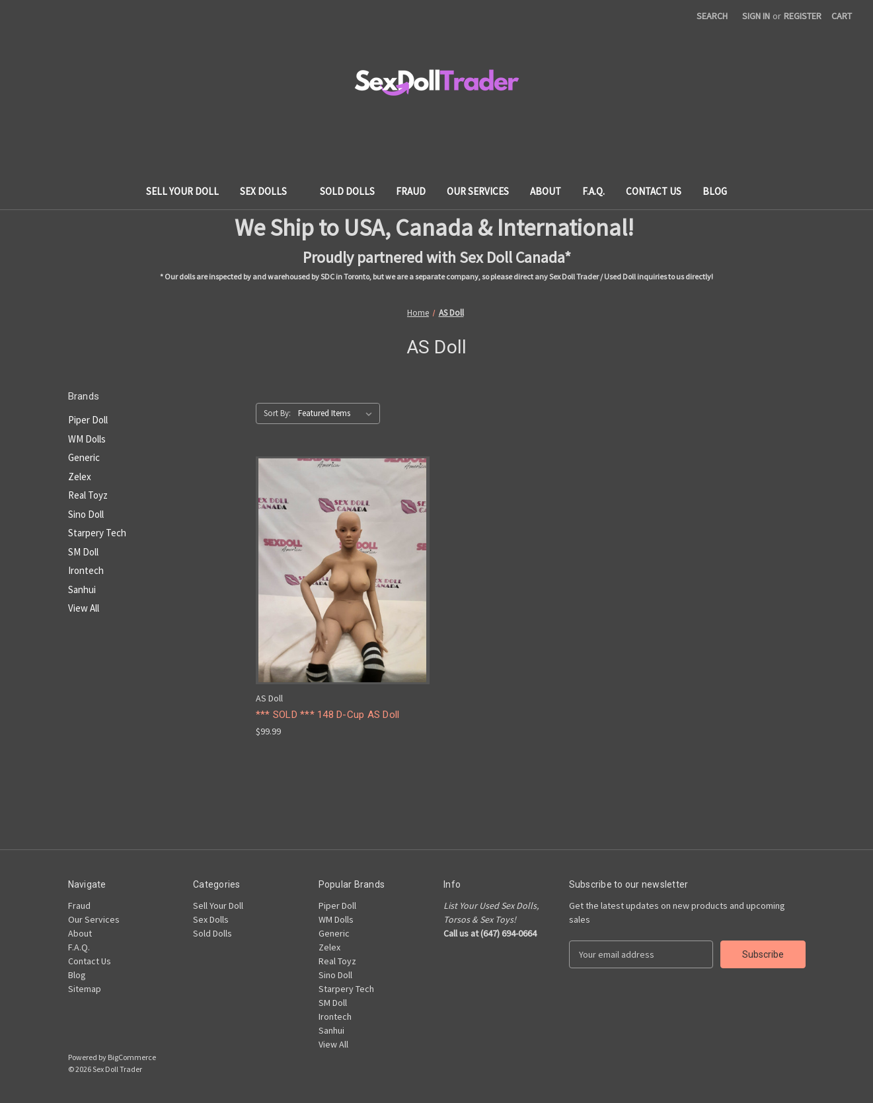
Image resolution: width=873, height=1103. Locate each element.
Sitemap (84, 989)
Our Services (478, 191)
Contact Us (653, 191)
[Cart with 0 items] (841, 16)
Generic (84, 457)
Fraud (411, 191)
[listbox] (337, 413)
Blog (714, 191)
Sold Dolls (347, 191)
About (545, 191)
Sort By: (277, 413)
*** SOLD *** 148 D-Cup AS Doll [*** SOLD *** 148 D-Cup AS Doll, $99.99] (328, 715)
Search (712, 16)
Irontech (86, 570)
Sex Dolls (269, 191)
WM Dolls (87, 439)
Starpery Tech (97, 532)
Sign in (756, 16)
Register (802, 16)
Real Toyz (88, 495)
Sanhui (82, 589)
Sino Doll (86, 514)
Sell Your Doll (182, 191)
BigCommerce (132, 1057)
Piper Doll (88, 419)
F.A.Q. (593, 191)
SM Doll (83, 552)
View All (83, 608)
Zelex (79, 476)
